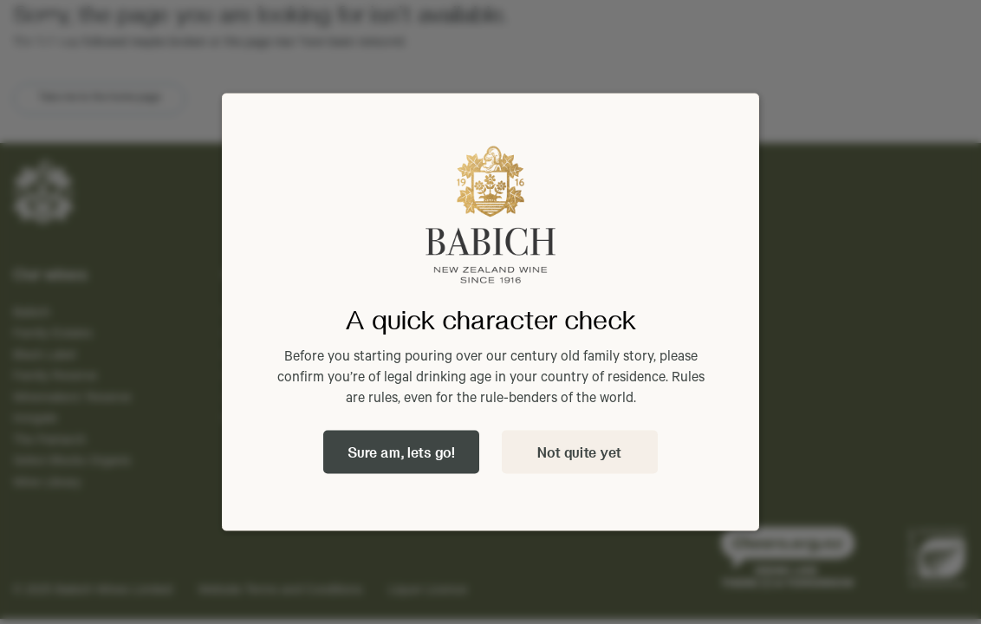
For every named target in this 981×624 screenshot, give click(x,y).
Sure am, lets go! (401, 451)
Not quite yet (579, 451)
